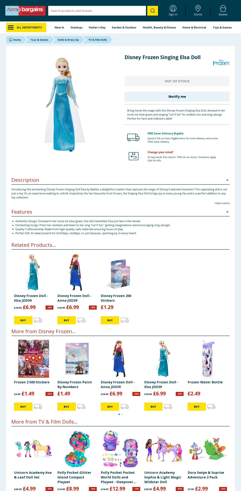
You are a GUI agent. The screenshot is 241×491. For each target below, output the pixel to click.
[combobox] (103, 11)
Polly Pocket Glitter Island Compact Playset (74, 477)
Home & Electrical (194, 27)
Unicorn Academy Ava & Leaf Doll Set (33, 474)
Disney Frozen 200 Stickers (116, 298)
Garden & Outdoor (124, 27)
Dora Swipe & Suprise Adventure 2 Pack (206, 474)
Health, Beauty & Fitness (159, 27)
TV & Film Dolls (97, 39)
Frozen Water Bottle (205, 382)
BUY (23, 320)
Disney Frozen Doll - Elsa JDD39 (31, 298)
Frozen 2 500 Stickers (32, 382)
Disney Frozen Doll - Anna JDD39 (74, 298)
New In (59, 27)
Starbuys (77, 27)
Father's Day (97, 27)
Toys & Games (222, 27)
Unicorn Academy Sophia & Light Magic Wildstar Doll (162, 477)
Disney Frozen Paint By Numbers (74, 384)
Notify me (177, 96)
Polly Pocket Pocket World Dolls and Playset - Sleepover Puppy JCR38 (118, 477)
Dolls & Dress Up (68, 39)
